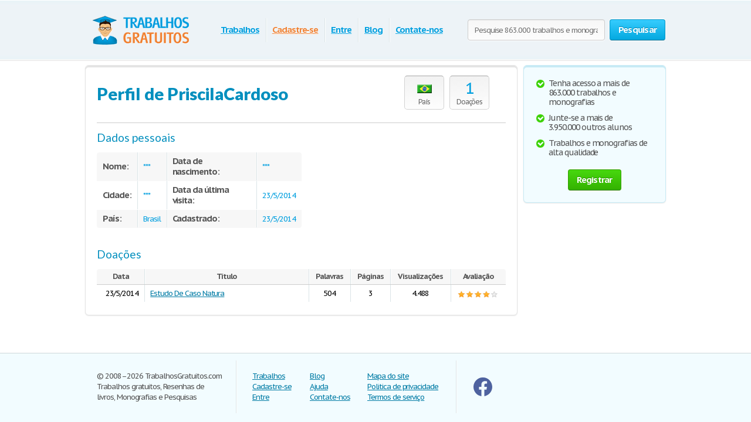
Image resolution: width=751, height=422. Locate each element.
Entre (341, 29)
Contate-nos (419, 29)
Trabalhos (240, 29)
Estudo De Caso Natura (187, 293)
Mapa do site (388, 376)
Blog (373, 29)
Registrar (594, 179)
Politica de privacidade (402, 387)
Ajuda (319, 387)
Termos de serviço (395, 397)
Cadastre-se (295, 29)
